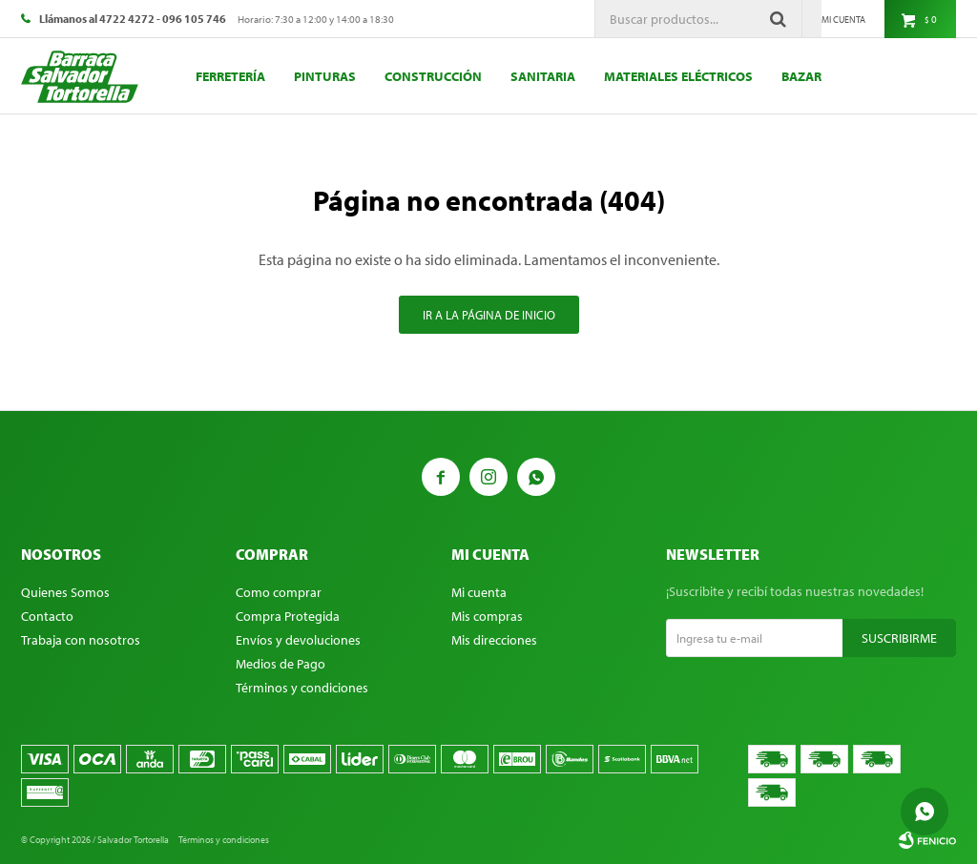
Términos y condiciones (302, 687)
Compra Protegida (288, 616)
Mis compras (487, 616)
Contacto (47, 616)
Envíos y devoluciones (298, 639)
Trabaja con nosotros (80, 639)
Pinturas (325, 76)
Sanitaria (542, 76)
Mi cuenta (479, 592)
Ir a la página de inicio (489, 314)
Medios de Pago (280, 663)
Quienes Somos (65, 592)
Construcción (433, 76)
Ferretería (230, 76)
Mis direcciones (494, 639)
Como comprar (279, 592)
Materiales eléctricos (678, 76)
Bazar (801, 76)
